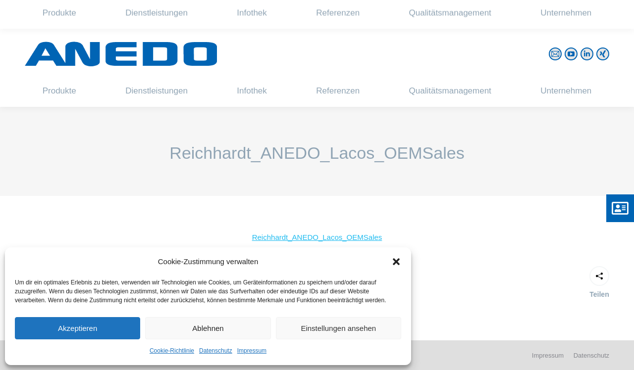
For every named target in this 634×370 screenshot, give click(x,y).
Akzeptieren (77, 328)
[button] (396, 262)
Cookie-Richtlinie (172, 350)
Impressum (251, 350)
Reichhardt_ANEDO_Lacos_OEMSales (317, 237)
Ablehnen (207, 328)
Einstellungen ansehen (338, 328)
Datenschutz (215, 350)
